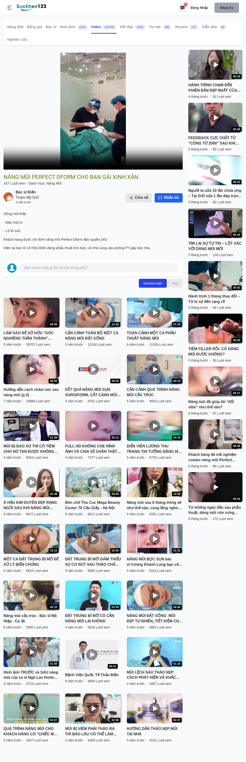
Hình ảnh (74, 27)
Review (186, 27)
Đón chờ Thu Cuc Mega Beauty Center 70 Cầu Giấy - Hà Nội (92, 505)
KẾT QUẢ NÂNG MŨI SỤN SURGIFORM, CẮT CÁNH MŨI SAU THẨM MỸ (91, 393)
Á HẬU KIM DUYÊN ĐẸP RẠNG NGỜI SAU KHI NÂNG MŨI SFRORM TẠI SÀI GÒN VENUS (30, 506)
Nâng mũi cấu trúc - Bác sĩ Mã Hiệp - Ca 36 (30, 618)
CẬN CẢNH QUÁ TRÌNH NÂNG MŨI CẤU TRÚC (153, 392)
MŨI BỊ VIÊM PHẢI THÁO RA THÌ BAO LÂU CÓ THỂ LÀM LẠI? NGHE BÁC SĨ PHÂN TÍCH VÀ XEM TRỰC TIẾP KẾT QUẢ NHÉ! (92, 732)
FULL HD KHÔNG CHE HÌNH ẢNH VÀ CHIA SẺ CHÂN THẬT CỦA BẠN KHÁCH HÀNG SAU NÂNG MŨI (91, 449)
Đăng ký (226, 8)
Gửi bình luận (152, 283)
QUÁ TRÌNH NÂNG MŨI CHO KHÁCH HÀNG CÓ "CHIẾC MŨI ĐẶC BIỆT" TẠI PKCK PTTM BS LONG (31, 732)
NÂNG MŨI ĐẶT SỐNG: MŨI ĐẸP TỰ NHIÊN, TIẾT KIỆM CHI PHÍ (153, 619)
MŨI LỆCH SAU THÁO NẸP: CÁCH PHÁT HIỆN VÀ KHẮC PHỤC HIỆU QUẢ (151, 675)
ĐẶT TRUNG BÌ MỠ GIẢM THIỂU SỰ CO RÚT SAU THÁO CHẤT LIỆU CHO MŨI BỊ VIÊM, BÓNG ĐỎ (93, 562)
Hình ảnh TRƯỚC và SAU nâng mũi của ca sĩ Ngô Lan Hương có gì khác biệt (31, 675)
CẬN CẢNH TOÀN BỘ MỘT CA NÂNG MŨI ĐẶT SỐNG (91, 335)
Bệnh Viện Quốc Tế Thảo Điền (92, 675)
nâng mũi (53, 239)
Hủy (175, 283)
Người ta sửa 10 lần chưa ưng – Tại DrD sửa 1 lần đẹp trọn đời (214, 194)
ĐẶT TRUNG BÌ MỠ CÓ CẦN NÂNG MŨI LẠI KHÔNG (89, 618)
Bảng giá (34, 27)
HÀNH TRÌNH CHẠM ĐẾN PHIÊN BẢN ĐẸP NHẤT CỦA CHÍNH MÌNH (212, 88)
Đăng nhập (199, 8)
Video (104, 27)
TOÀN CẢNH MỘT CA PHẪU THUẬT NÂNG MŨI (151, 335)
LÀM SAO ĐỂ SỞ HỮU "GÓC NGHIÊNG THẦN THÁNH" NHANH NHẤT (29, 336)
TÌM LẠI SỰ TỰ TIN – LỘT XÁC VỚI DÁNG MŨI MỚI (215, 246)
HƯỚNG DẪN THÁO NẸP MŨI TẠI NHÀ (152, 731)
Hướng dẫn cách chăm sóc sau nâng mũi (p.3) (31, 392)
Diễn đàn (214, 27)
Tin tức (160, 27)
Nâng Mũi (15, 27)
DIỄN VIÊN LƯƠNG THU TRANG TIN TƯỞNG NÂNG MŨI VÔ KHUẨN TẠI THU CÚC (154, 449)
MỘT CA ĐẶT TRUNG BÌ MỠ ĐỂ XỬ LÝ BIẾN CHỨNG (31, 561)
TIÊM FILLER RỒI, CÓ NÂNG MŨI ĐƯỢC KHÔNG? (213, 351)
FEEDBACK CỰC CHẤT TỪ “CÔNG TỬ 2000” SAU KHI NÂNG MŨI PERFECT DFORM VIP (214, 141)
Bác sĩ (51, 27)
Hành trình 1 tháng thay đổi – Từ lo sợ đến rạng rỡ (214, 299)
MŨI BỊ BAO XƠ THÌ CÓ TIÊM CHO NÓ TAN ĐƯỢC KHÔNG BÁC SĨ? (29, 449)
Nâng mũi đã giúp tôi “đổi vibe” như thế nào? (211, 404)
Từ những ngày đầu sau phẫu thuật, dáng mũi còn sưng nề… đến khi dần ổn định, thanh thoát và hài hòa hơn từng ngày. (214, 510)
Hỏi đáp (133, 27)
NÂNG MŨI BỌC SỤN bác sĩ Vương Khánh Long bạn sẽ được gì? (153, 562)
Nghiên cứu (17, 39)
